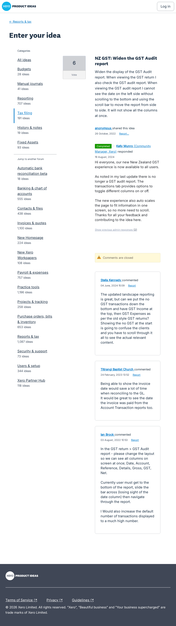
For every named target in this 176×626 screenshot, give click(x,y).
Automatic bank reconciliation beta (32, 171)
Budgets (24, 69)
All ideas (24, 60)
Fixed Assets (27, 142)
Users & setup (28, 366)
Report (132, 285)
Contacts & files (30, 208)
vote (74, 74)
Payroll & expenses (32, 272)
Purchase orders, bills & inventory (34, 319)
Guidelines (84, 600)
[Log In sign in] (165, 6)
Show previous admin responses (116, 229)
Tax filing (24, 113)
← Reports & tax (20, 21)
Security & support (32, 351)
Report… (124, 133)
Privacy (56, 600)
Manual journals (30, 83)
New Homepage (30, 237)
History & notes (29, 127)
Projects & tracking (32, 302)
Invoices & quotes (31, 223)
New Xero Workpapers (27, 255)
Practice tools (28, 287)
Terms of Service (22, 600)
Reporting (25, 98)
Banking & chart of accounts (32, 191)
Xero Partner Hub (31, 380)
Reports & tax (28, 336)
